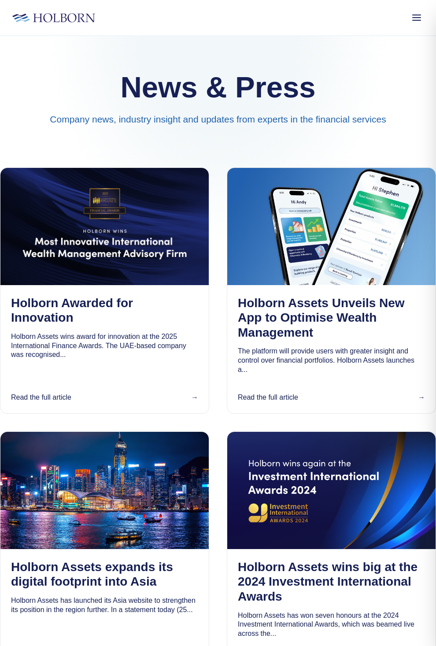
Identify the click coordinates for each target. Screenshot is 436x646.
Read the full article (41, 397)
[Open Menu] (416, 17)
